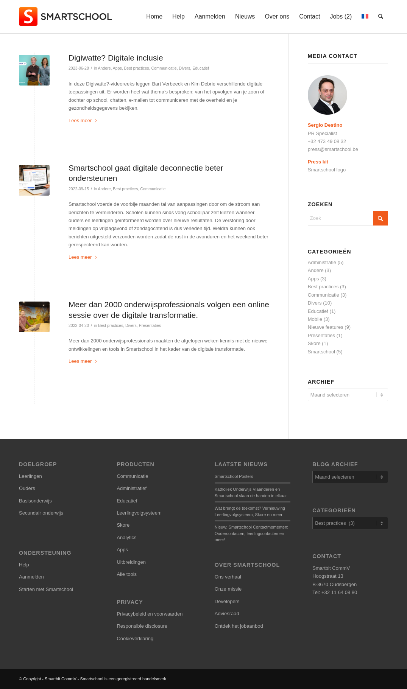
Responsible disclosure (142, 626)
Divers (184, 68)
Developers (227, 601)
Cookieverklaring (135, 638)
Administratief (132, 488)
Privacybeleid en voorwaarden (149, 614)
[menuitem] (155, 16)
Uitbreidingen (131, 562)
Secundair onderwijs (41, 513)
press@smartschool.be (333, 149)
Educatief (200, 68)
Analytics (126, 537)
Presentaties (150, 325)
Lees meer (83, 120)
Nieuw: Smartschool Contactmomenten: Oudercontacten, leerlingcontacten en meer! (251, 533)
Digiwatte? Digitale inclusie (116, 57)
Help (24, 565)
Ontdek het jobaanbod (239, 626)
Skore (314, 343)
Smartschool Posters (234, 476)
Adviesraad (227, 613)
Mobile (315, 319)
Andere (104, 68)
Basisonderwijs (35, 501)
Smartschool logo (327, 170)
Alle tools (127, 574)
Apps (117, 68)
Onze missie (228, 589)
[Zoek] (381, 16)
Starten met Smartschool (46, 589)
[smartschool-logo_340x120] (66, 16)
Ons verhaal (228, 577)
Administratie (322, 262)
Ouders (27, 488)
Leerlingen (30, 476)
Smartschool (321, 352)
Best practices (136, 68)
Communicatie (163, 68)
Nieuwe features (325, 327)
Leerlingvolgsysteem (139, 513)
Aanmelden (31, 577)
